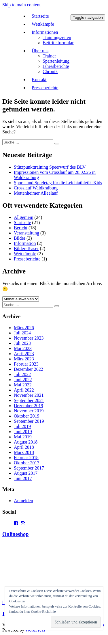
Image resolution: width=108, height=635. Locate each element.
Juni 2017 (23, 478)
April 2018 (24, 447)
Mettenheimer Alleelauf (36, 193)
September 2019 (29, 421)
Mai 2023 (23, 348)
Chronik (50, 71)
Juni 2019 (23, 431)
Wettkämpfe (43, 24)
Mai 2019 (23, 436)
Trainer (49, 55)
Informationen (45, 32)
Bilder (19, 238)
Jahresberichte (56, 66)
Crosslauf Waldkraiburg (36, 187)
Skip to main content (21, 4)
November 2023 (29, 338)
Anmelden (23, 500)
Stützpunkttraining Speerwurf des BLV (50, 167)
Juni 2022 (23, 379)
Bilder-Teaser (26, 248)
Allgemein (23, 217)
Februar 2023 (26, 364)
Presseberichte (45, 87)
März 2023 (24, 358)
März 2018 (24, 452)
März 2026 (24, 327)
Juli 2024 (22, 332)
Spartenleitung (56, 61)
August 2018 (25, 442)
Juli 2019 (22, 426)
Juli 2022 (22, 374)
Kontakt (39, 79)
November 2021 (29, 395)
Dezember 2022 (28, 369)
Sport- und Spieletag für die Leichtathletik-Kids (58, 182)
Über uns (40, 50)
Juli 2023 (22, 343)
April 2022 (24, 390)
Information (25, 243)
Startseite (40, 16)
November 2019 (29, 410)
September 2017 (29, 467)
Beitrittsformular (58, 42)
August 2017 (25, 473)
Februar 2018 (26, 457)
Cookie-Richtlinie (43, 612)
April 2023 (24, 353)
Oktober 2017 (26, 462)
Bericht (20, 227)
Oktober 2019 (26, 416)
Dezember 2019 (28, 405)
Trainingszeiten (57, 37)
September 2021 (29, 400)
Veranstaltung (26, 232)
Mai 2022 (23, 384)
